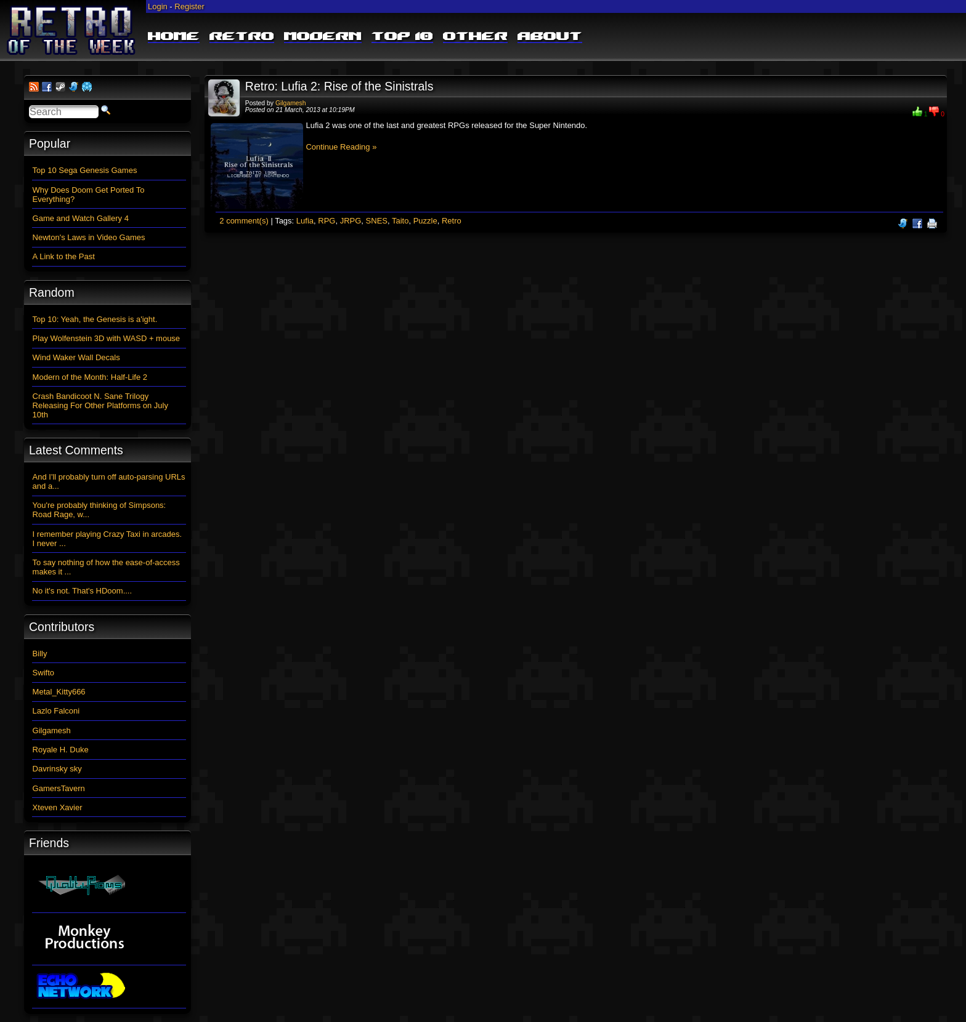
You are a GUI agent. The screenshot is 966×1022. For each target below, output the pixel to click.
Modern (323, 37)
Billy (40, 653)
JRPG (351, 220)
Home (174, 37)
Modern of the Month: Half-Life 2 (90, 377)
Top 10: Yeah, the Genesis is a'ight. (95, 319)
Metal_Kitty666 (59, 691)
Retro (241, 37)
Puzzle (425, 220)
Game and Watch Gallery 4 (81, 218)
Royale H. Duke (61, 749)
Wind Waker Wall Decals (76, 357)
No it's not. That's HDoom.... (82, 590)
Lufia (305, 220)
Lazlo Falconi (56, 710)
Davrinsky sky (57, 768)
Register (189, 6)
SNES (377, 220)
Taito (400, 220)
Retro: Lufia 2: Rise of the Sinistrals (339, 86)
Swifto (43, 672)
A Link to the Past (64, 256)
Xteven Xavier (58, 807)
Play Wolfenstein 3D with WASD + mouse (107, 338)
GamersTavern (59, 788)
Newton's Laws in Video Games (89, 237)
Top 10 (402, 37)
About (550, 37)
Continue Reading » (341, 146)
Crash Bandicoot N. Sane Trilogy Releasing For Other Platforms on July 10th (100, 405)
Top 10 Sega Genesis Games (85, 170)
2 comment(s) (243, 220)
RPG (326, 220)
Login (158, 6)
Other (475, 37)
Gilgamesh (290, 103)
